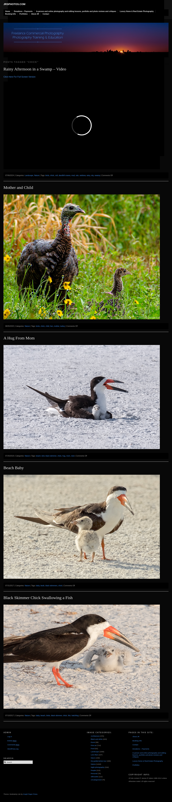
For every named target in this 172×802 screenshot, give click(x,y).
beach (38, 456)
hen (51, 326)
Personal (94, 773)
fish (69, 715)
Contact (46, 14)
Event (93, 742)
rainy (88, 175)
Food (93, 748)
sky (92, 175)
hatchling (75, 715)
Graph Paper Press (30, 794)
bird (43, 456)
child (47, 326)
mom (68, 456)
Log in (9, 736)
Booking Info (10, 14)
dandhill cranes (64, 175)
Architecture (95, 736)
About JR (35, 14)
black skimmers (51, 586)
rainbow (82, 175)
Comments (13, 745)
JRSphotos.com (14, 4)
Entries (11, 741)
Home (7, 11)
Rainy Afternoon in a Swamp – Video (34, 69)
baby (38, 586)
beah (42, 586)
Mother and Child (18, 187)
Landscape (29, 175)
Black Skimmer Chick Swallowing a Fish (38, 597)
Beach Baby (13, 468)
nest (72, 456)
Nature (36, 175)
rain (77, 175)
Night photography (97, 767)
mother (56, 326)
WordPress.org (12, 749)
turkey (62, 326)
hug (63, 456)
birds (47, 175)
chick (52, 175)
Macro (93, 758)
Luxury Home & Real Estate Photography (137, 11)
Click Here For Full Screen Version (19, 77)
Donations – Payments (23, 11)
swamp (97, 175)
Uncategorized (96, 780)
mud (73, 175)
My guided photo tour (98, 761)
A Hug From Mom (19, 338)
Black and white (96, 739)
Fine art (93, 745)
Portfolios (23, 14)
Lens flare (94, 755)
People (93, 770)
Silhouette (94, 777)
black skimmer (51, 456)
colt (56, 175)
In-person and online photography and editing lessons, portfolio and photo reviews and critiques (76, 11)
